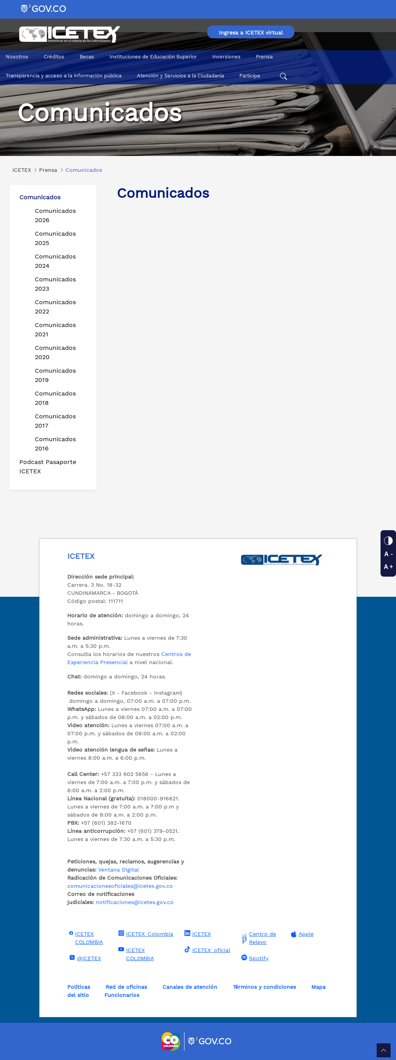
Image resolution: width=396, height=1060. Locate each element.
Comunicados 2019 (55, 375)
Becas (87, 57)
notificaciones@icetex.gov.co (135, 902)
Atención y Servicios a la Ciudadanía (180, 76)
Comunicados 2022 (55, 306)
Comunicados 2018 (55, 398)
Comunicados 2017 (55, 421)
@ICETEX (84, 957)
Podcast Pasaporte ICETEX (47, 466)
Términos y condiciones (264, 987)
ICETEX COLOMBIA (85, 937)
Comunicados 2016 (55, 443)
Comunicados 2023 (55, 284)
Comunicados (39, 197)
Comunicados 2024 (55, 261)
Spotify (253, 957)
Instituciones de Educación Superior (153, 57)
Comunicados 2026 (55, 215)
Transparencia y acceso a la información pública (63, 76)
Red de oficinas (126, 987)
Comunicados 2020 (55, 352)
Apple (301, 934)
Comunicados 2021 (55, 329)
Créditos (54, 57)
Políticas (78, 987)
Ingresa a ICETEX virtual (251, 32)
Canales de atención (189, 987)
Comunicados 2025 (55, 238)
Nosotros (17, 57)
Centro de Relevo (257, 938)
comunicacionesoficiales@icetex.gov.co (120, 886)
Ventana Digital (118, 869)
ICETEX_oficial (206, 949)
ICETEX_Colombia (144, 933)
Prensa (264, 57)
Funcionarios (121, 995)
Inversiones (226, 57)
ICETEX (197, 933)
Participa (249, 76)
